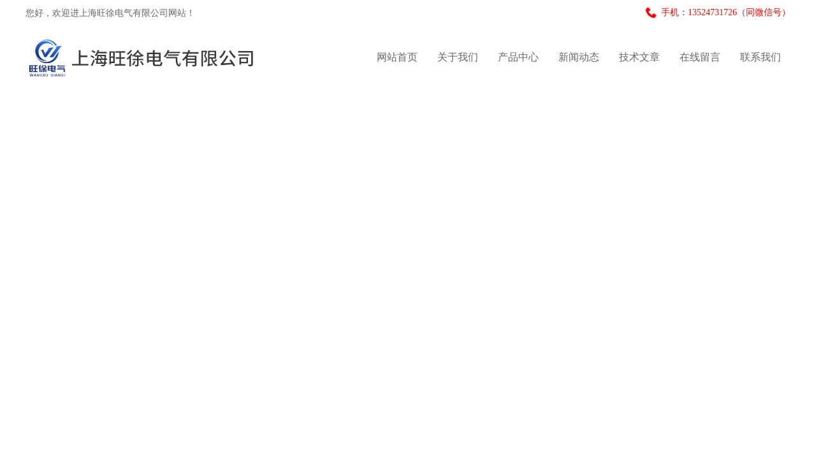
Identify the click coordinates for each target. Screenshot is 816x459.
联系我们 (760, 57)
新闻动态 (578, 57)
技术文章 (639, 57)
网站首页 (397, 57)
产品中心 (518, 57)
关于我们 (457, 57)
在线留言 (700, 57)
